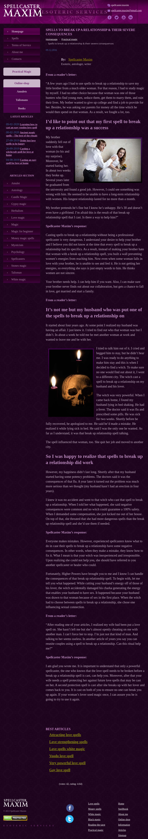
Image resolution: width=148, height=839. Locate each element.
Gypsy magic (18, 203)
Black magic (94, 819)
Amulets (22, 91)
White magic (18, 279)
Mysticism (17, 245)
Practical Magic (21, 71)
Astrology (17, 190)
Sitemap (122, 835)
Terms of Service (21, 45)
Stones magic (18, 265)
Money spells (94, 809)
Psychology (18, 251)
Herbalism (17, 210)
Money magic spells (22, 238)
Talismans (22, 99)
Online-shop (21, 83)
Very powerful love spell (67, 763)
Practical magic (95, 830)
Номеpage (17, 31)
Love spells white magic (67, 749)
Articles (122, 830)
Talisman (16, 272)
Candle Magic (19, 196)
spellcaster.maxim (120, 5)
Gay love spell (59, 770)
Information (124, 825)
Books (22, 108)
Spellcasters (18, 258)
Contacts (17, 58)
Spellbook (123, 809)
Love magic (18, 217)
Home (121, 803)
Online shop (124, 819)
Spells (15, 38)
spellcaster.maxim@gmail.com (126, 10)
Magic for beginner (22, 231)
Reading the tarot (96, 825)
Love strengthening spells (68, 742)
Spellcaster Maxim (80, 59)
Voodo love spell (61, 756)
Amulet (15, 183)
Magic (15, 224)
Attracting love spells (65, 735)
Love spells (93, 803)
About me (17, 52)
